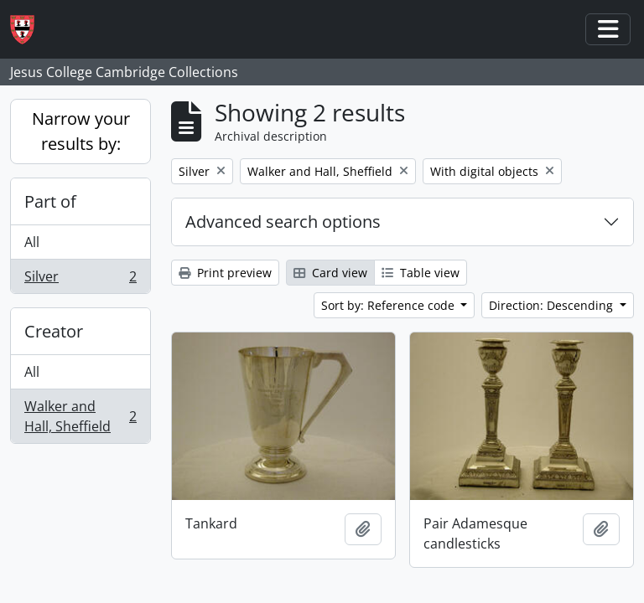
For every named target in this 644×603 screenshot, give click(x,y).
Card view (330, 273)
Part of (50, 201)
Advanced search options (283, 221)
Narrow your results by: (81, 131)
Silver (80, 279)
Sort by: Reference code (389, 305)
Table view (421, 273)
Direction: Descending (552, 305)
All (31, 242)
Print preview (225, 273)
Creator (53, 331)
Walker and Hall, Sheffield (80, 416)
